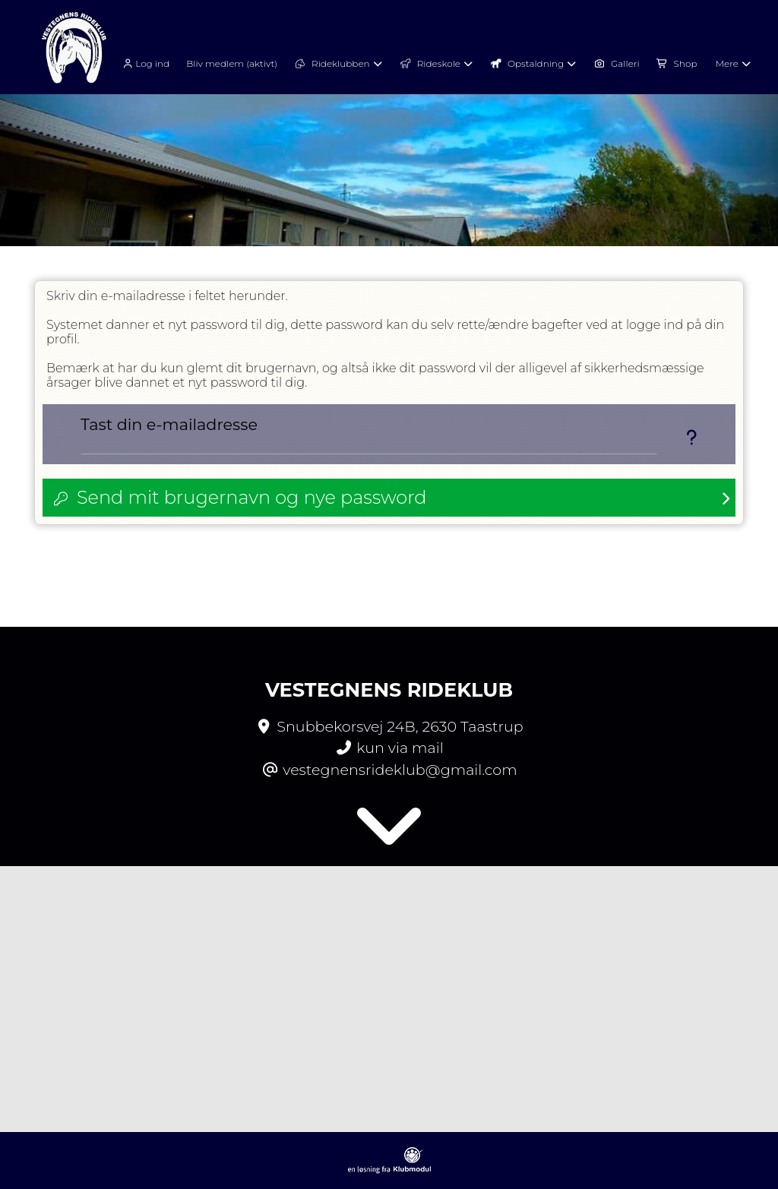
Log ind (144, 64)
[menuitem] (150, 62)
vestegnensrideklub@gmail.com (400, 770)
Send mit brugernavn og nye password (251, 497)
